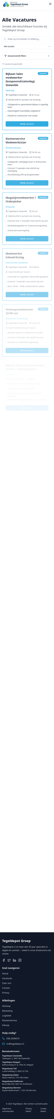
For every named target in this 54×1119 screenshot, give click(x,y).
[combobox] (27, 46)
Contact (6, 987)
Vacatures (7, 978)
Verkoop (6, 1006)
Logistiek (6, 1015)
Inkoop (5, 1025)
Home (5, 973)
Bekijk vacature (27, 124)
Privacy (5, 992)
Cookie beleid (43, 1109)
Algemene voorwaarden (8, 1109)
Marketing (7, 1010)
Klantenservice (9, 1020)
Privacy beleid (29, 1109)
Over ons (6, 983)
